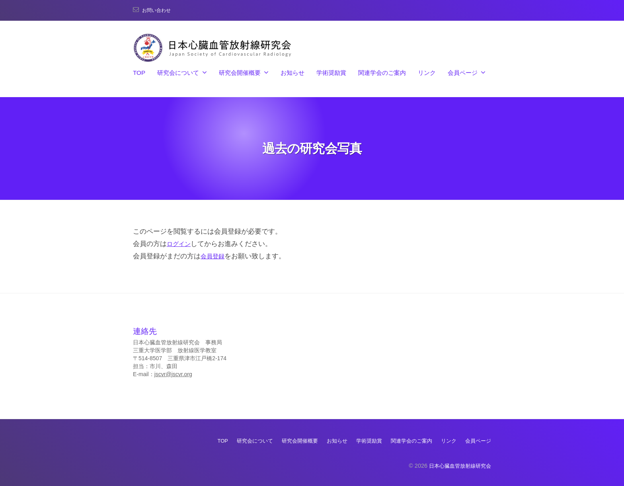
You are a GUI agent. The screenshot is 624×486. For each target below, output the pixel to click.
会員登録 (214, 256)
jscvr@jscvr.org (173, 374)
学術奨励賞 (331, 72)
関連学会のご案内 (382, 72)
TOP (139, 72)
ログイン (180, 244)
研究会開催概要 (240, 72)
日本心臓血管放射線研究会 (457, 465)
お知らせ (292, 72)
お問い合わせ (159, 10)
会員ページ (463, 72)
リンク (427, 72)
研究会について (178, 72)
